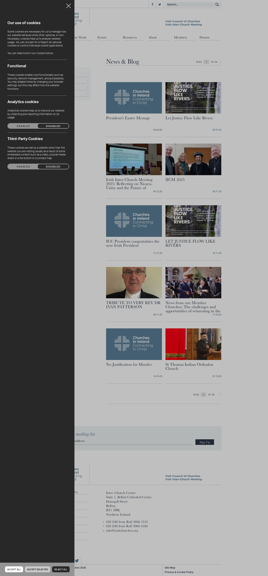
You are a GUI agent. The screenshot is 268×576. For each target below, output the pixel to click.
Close (68, 4)
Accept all (14, 569)
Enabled (23, 126)
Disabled (53, 126)
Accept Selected (37, 569)
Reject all (60, 569)
